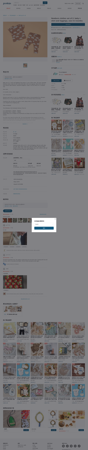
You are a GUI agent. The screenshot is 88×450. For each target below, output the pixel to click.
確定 (44, 228)
